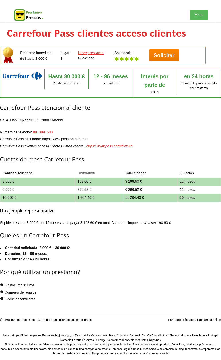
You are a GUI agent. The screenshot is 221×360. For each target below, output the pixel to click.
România (65, 340)
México (164, 335)
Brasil (112, 335)
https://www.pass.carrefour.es (109, 146)
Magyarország (100, 335)
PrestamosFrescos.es (20, 320)
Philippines (154, 340)
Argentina (35, 335)
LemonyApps (11, 335)
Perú (195, 335)
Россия (76, 340)
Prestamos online (209, 320)
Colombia (123, 335)
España (146, 335)
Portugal (213, 335)
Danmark (135, 335)
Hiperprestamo (91, 52)
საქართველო (64, 335)
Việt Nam (141, 340)
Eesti (78, 335)
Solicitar (164, 55)
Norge (187, 335)
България (48, 335)
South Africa (114, 340)
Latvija (86, 335)
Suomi (156, 335)
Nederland (176, 335)
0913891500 (43, 132)
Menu (198, 15)
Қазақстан (88, 340)
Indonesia (128, 340)
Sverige (101, 340)
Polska (202, 335)
